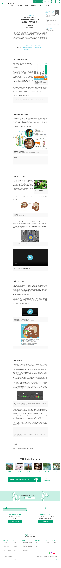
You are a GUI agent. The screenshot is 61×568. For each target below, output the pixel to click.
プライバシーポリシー (46, 556)
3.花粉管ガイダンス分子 (28, 47)
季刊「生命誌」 (33, 5)
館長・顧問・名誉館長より (7, 546)
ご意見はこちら (30, 497)
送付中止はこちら (47, 480)
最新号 (36, 542)
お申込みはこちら (45, 521)
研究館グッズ (15, 546)
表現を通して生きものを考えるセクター (27, 546)
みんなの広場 (54, 542)
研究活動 (26, 5)
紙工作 (36, 546)
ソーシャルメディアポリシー (53, 556)
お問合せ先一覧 (10, 556)
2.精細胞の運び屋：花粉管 (39, 45)
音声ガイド (15, 550)
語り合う (47, 5)
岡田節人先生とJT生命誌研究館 (7, 550)
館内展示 (15, 542)
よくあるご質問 (5, 556)
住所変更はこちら (47, 478)
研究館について (13, 5)
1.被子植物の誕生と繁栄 (28, 45)
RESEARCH (30, 15)
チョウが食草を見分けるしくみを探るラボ (27, 542)
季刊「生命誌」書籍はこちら (14, 521)
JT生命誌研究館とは (6, 542)
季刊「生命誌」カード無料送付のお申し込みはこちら (24, 480)
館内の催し (48, 542)
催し (40, 5)
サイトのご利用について (40, 556)
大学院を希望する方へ (25, 550)
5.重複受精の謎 (26, 49)
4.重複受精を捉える (38, 47)
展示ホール (20, 5)
